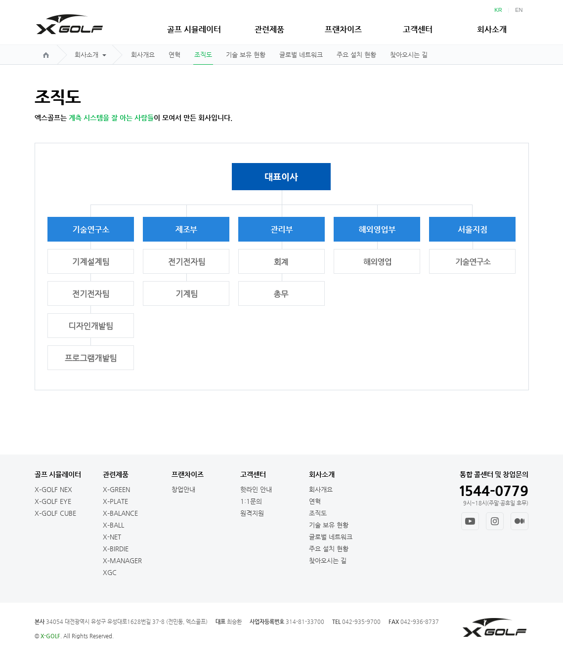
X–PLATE (115, 501)
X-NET (112, 536)
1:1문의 (251, 501)
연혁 (174, 54)
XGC (110, 572)
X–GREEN (116, 489)
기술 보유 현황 (245, 54)
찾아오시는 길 (409, 54)
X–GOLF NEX (53, 489)
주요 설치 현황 (356, 54)
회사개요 (143, 54)
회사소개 (492, 29)
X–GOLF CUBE (55, 513)
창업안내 (183, 489)
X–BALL (113, 525)
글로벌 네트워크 (301, 54)
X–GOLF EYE (53, 501)
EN (518, 10)
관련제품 (269, 29)
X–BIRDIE (116, 548)
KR (498, 10)
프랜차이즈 (343, 29)
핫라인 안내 (256, 489)
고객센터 (418, 29)
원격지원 (252, 513)
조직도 (203, 54)
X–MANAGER (122, 560)
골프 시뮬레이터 (194, 29)
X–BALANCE (120, 513)
